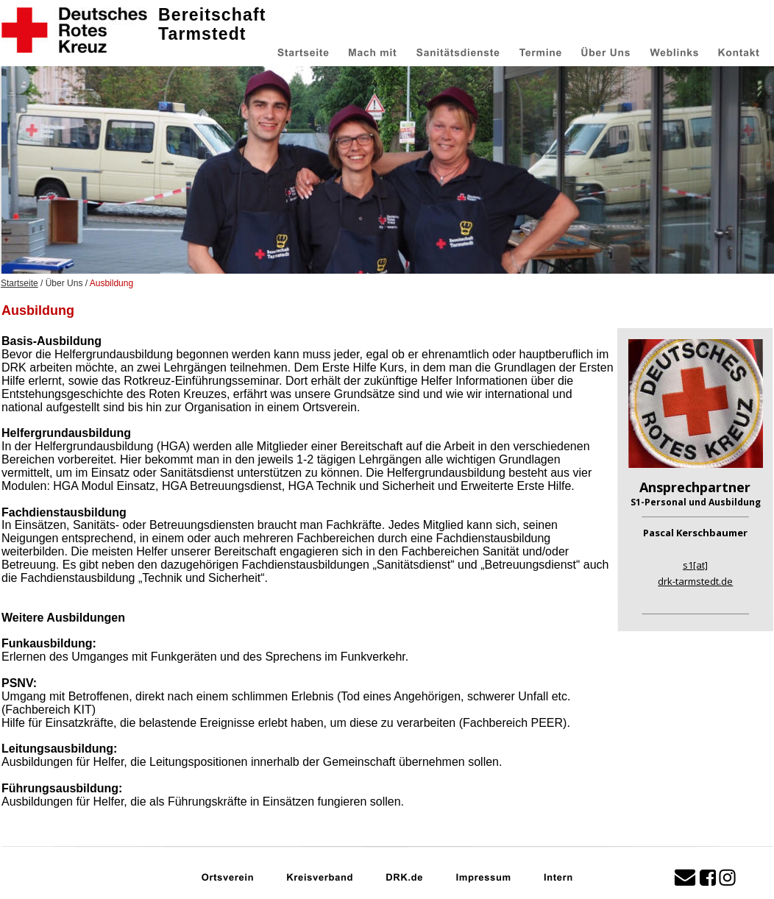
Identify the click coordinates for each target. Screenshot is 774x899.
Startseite (19, 283)
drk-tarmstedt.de (695, 581)
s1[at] (695, 565)
